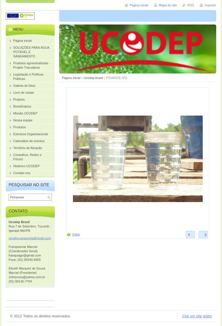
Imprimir (210, 5)
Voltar (76, 234)
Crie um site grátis (197, 316)
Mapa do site (168, 5)
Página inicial (71, 78)
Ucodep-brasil (93, 78)
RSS (190, 5)
